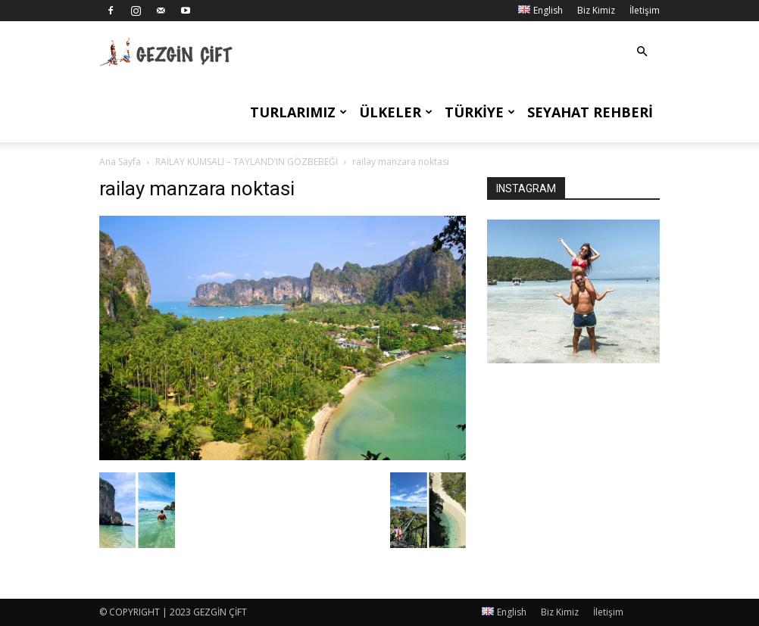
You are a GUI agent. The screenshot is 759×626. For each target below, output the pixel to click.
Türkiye (480, 112)
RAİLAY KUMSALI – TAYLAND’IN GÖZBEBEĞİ (246, 161)
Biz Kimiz (596, 10)
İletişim (644, 10)
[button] (641, 52)
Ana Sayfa (120, 161)
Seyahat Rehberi (590, 112)
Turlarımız (298, 112)
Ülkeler (396, 112)
